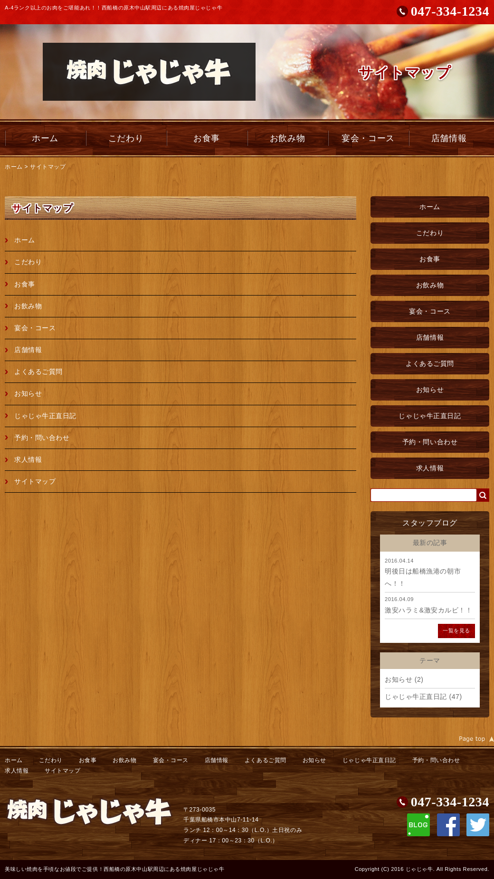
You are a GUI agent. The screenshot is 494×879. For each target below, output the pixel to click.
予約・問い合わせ (429, 442)
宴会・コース (368, 138)
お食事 (206, 138)
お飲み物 (287, 138)
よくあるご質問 (430, 363)
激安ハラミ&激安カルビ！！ (429, 610)
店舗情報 (448, 138)
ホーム (45, 138)
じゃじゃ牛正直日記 (430, 416)
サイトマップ (48, 166)
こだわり (125, 138)
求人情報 (430, 468)
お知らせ (430, 389)
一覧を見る (456, 630)
